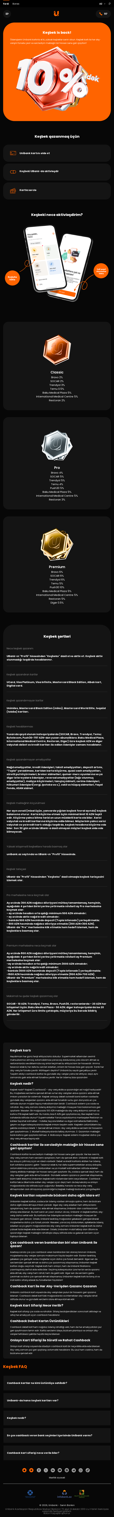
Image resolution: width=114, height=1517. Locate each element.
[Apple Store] (24, 1470)
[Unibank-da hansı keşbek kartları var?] (57, 1400)
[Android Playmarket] (31, 1470)
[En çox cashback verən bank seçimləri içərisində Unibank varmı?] (57, 1435)
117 (103, 14)
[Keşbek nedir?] (57, 1418)
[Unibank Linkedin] (53, 1470)
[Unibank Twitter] (46, 1470)
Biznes (16, 3)
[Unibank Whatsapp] (81, 1470)
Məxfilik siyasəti (57, 1477)
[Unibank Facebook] (39, 1470)
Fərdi (6, 3)
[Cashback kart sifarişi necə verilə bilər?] (57, 1453)
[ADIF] (30, 1494)
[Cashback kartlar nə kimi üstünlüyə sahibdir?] (57, 1383)
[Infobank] (64, 1494)
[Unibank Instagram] (67, 1470)
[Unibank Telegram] (74, 1470)
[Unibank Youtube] (60, 1470)
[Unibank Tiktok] (88, 1470)
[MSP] (81, 1494)
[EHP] (46, 1494)
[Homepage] (56, 15)
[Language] (102, 4)
